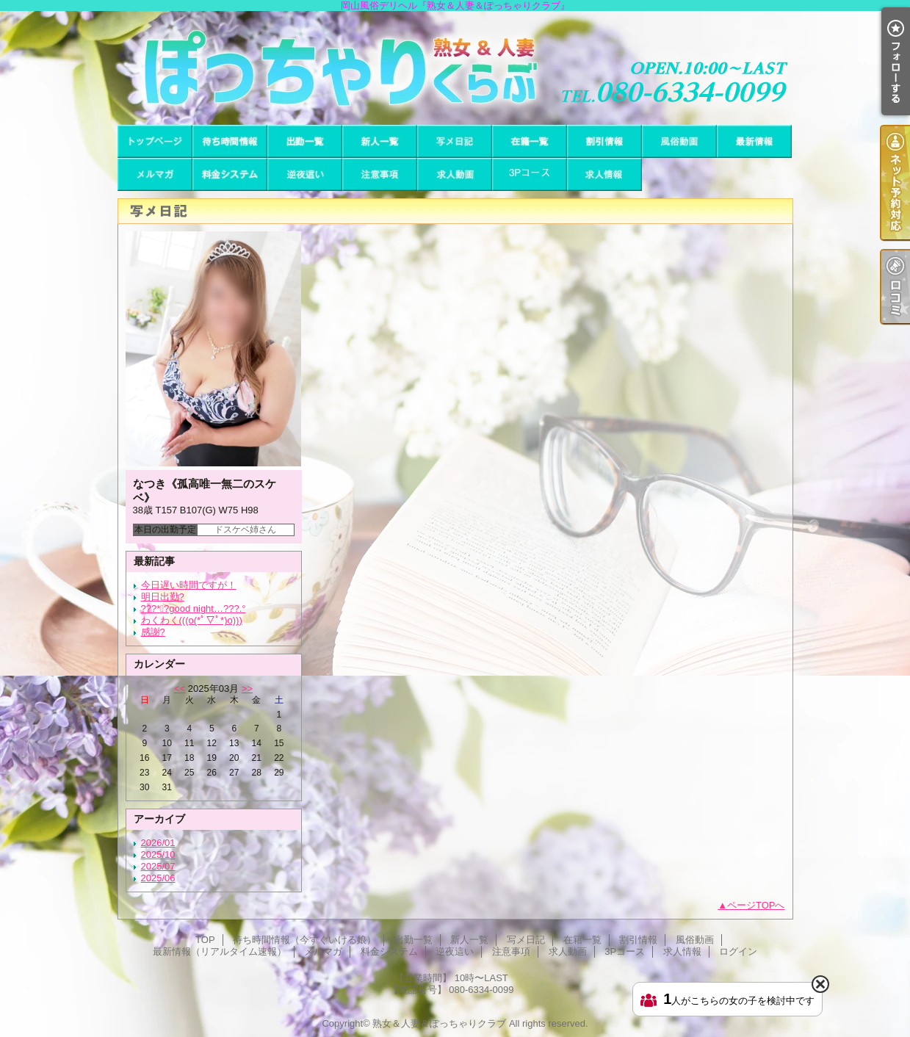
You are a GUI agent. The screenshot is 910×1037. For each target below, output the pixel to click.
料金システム (229, 174)
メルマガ (155, 174)
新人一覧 (379, 141)
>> (247, 688)
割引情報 (604, 141)
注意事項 (379, 174)
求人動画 (454, 174)
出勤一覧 (304, 141)
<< (179, 688)
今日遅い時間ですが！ (188, 584)
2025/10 (158, 854)
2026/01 (158, 842)
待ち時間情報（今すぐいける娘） (229, 141)
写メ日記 (454, 141)
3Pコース (529, 174)
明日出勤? (162, 596)
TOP (155, 141)
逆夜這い (304, 174)
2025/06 (158, 878)
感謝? (153, 631)
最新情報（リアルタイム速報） (754, 141)
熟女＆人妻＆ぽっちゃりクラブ (439, 1023)
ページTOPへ (756, 905)
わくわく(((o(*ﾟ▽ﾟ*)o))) (191, 620)
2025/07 (158, 866)
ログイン (738, 951)
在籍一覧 (529, 141)
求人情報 (604, 174)
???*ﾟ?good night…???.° (193, 608)
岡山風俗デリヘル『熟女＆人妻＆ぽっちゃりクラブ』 (455, 68)
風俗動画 (679, 141)
